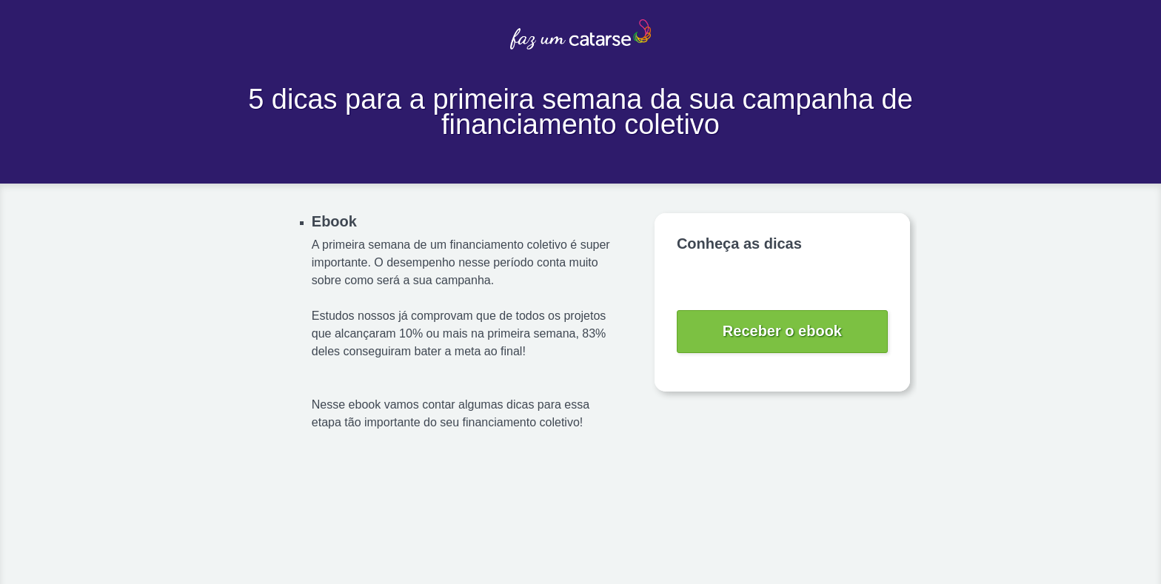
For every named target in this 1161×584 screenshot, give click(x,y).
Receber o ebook (782, 331)
